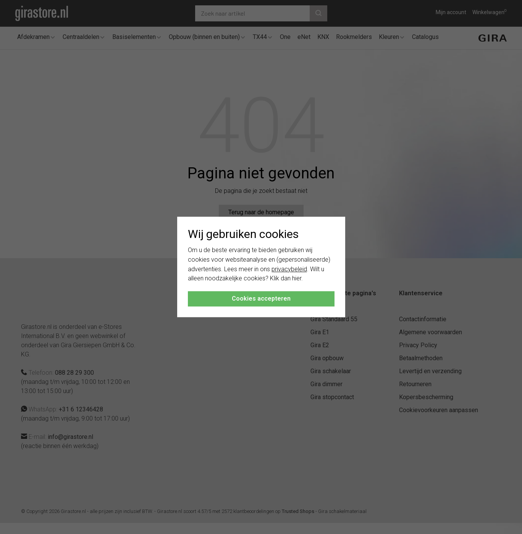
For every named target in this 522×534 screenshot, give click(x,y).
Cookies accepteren (261, 299)
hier (296, 278)
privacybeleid (289, 269)
